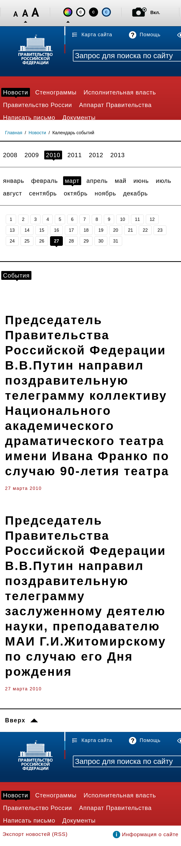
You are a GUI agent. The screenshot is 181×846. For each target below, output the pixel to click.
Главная (13, 132)
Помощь (150, 34)
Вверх (15, 720)
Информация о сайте (150, 834)
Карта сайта (96, 34)
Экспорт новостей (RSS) (35, 834)
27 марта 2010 (23, 488)
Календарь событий (73, 132)
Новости (37, 132)
